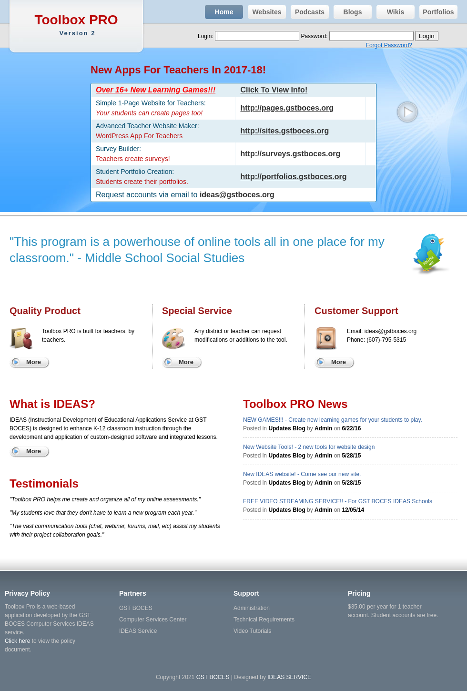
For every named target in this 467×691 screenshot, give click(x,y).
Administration (252, 608)
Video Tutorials (252, 631)
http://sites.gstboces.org (284, 131)
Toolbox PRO (77, 25)
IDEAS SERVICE (289, 677)
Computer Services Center (152, 619)
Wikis (390, 12)
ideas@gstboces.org (237, 195)
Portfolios (436, 12)
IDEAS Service (138, 631)
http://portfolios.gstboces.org (293, 177)
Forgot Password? (389, 45)
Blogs (348, 12)
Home (219, 12)
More (33, 362)
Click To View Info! (273, 90)
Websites (265, 12)
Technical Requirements (264, 619)
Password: (315, 36)
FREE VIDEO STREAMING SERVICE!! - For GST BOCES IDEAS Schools (337, 501)
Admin (323, 428)
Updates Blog (286, 428)
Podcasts (308, 12)
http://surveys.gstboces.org (290, 154)
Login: (206, 36)
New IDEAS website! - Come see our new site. (302, 474)
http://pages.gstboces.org (287, 108)
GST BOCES (135, 608)
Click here (17, 641)
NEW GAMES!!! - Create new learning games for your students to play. (332, 420)
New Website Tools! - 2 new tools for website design (309, 447)
